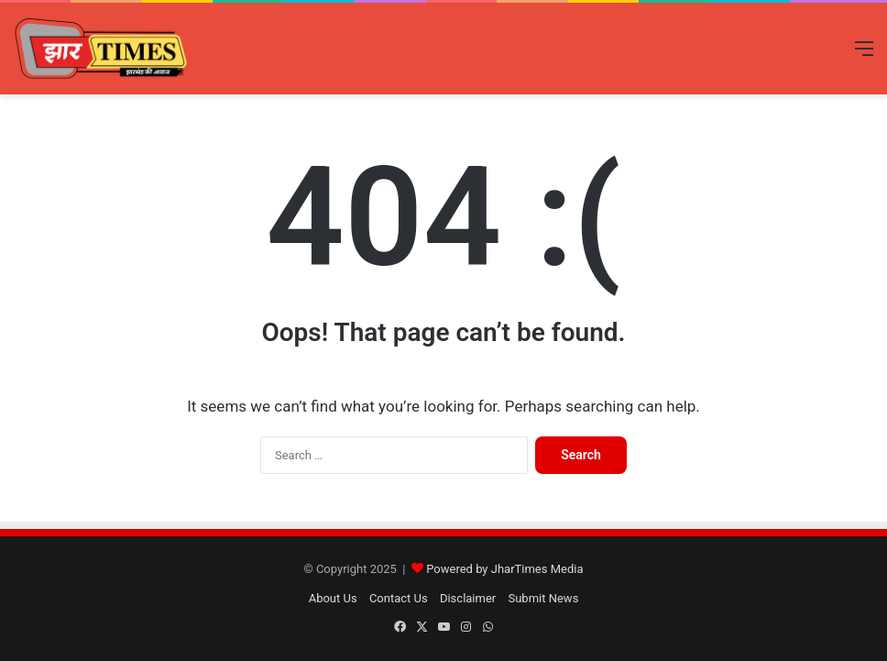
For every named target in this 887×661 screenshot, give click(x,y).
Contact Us (398, 598)
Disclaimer (468, 598)
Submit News (543, 598)
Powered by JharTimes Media (504, 569)
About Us (333, 598)
